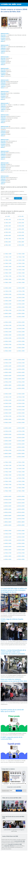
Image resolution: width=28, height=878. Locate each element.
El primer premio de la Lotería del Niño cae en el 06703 (12, 710)
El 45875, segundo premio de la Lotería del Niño (11, 738)
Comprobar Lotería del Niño (14, 787)
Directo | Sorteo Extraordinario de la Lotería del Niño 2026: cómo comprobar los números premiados (13, 652)
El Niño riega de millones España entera (12, 620)
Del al (7, 216)
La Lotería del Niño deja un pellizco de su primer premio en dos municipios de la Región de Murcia (14, 590)
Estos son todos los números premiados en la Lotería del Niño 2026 (14, 680)
